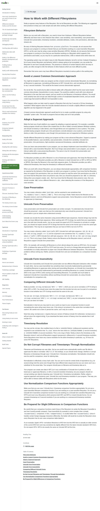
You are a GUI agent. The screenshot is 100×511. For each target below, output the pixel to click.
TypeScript (5, 227)
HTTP (3, 119)
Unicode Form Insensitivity (38, 259)
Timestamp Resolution (36, 323)
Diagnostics (5, 285)
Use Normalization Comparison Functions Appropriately (53, 383)
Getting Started (6, 9)
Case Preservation (33, 187)
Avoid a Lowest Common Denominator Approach (50, 76)
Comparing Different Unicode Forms (43, 282)
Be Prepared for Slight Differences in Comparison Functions (56, 404)
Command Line (6, 85)
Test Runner (5, 309)
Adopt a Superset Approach (38, 119)
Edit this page (29, 446)
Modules (4, 259)
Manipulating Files (7, 136)
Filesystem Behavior (35, 30)
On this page (30, 12)
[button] (97, 3)
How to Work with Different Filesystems (50, 18)
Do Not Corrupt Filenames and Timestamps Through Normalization (59, 344)
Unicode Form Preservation (38, 204)
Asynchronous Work (7, 173)
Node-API (4, 333)
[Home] (48, 3)
